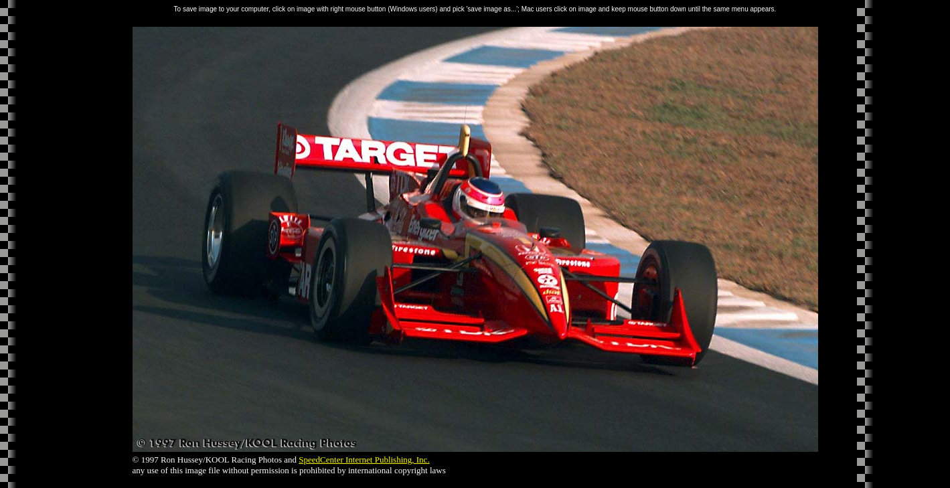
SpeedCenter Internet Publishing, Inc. (364, 460)
